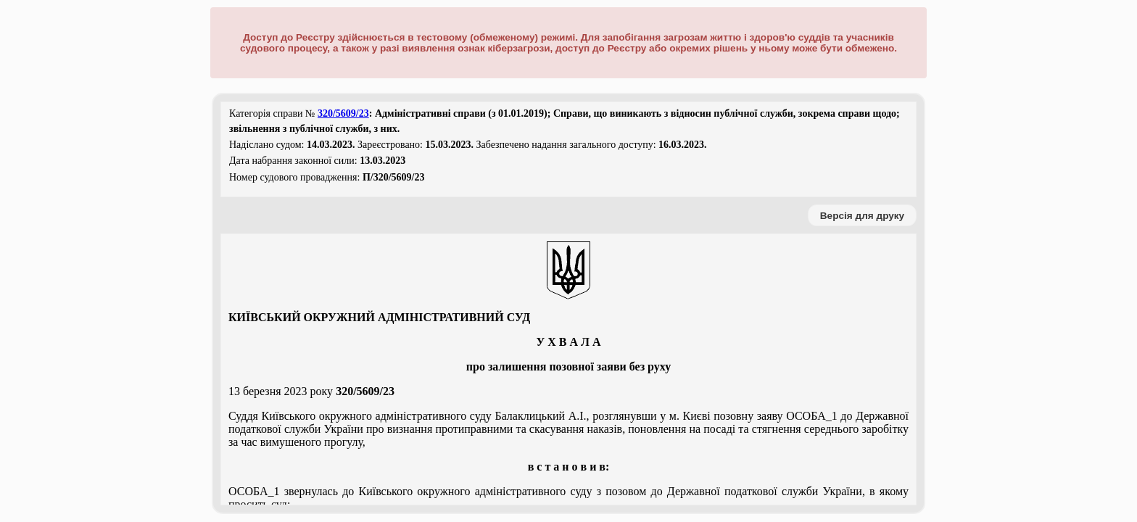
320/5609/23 (343, 113)
